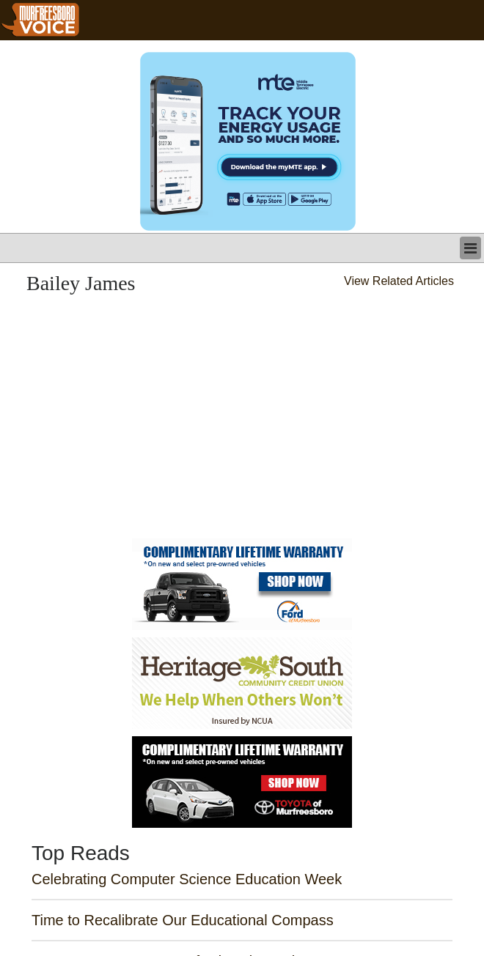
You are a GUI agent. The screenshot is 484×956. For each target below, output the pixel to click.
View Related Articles (399, 281)
